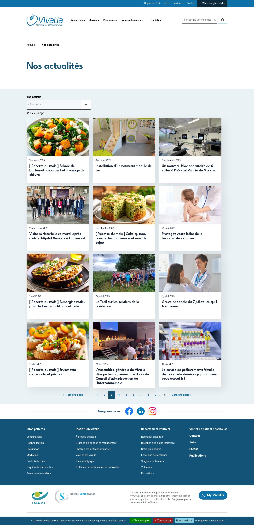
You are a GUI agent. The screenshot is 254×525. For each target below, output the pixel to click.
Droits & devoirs (36, 462)
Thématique (34, 97)
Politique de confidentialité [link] (209, 520)
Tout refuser (163, 520)
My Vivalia (215, 496)
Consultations (34, 438)
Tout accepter (140, 520)
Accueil (31, 44)
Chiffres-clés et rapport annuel (93, 450)
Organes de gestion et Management (96, 444)
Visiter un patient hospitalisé (208, 430)
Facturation (33, 450)
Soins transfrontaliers (39, 474)
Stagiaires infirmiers (152, 462)
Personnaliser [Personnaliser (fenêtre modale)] (184, 520)
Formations (147, 474)
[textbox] (35, 104)
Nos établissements (140, 19)
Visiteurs (178, 3)
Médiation (32, 456)
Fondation (167, 19)
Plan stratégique (85, 462)
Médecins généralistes (213, 3)
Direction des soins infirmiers (158, 444)
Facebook (129, 412)
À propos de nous (86, 438)
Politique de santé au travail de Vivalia (97, 468)
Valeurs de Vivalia (86, 456)
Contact (191, 3)
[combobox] (59, 105)
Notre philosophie (151, 450)
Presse (193, 450)
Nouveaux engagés (152, 438)
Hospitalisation (35, 444)
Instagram (152, 412)
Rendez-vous (78, 19)
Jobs (166, 3)
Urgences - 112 (152, 3)
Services (96, 19)
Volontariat (147, 468)
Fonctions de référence (154, 456)
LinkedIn (141, 412)
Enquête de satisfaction (40, 468)
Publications (197, 456)
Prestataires (115, 19)
